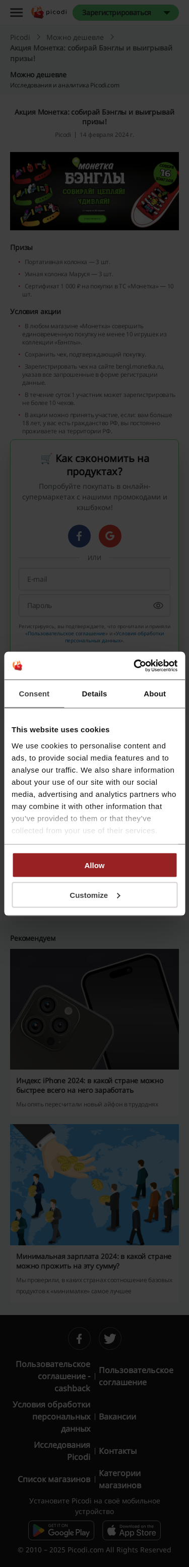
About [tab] (155, 693)
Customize (95, 894)
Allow (95, 865)
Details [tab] (94, 693)
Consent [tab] (34, 693)
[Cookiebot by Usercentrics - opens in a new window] (134, 665)
